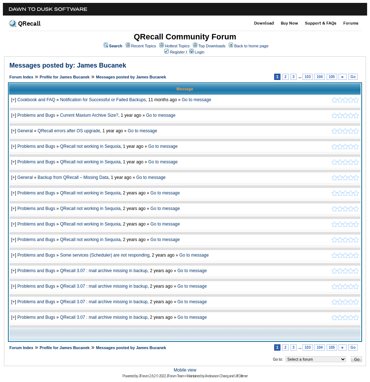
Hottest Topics (177, 46)
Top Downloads (211, 46)
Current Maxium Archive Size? (89, 115)
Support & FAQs (320, 23)
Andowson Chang (216, 376)
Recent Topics (143, 46)
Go (353, 77)
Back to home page (251, 46)
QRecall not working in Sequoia (90, 146)
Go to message (196, 99)
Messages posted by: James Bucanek (67, 65)
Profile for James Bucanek (65, 77)
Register (177, 52)
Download (264, 23)
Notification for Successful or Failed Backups (103, 99)
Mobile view (185, 370)
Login (200, 52)
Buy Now (289, 23)
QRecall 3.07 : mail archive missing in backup (103, 270)
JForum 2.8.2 (146, 376)
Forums (350, 23)
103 (308, 77)
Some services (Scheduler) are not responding (104, 255)
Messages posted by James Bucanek (131, 77)
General (25, 130)
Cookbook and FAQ (36, 99)
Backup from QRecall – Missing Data (73, 177)
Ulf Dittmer (241, 376)
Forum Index (21, 77)
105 (332, 77)
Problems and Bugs (36, 115)
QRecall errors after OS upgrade (69, 130)
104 (320, 77)
